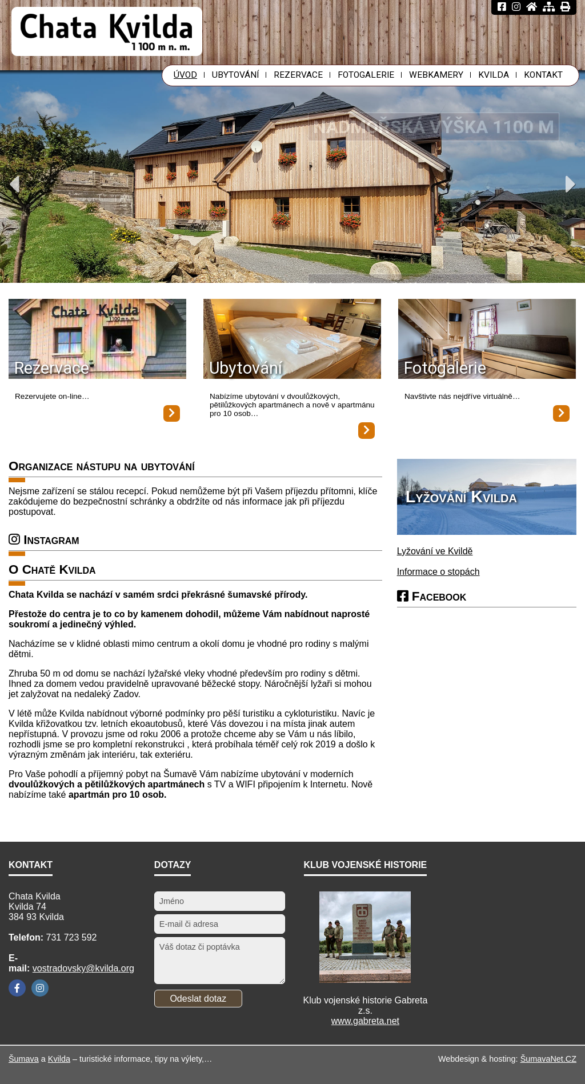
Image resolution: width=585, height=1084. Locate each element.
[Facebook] (17, 988)
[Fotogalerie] (487, 340)
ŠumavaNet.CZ (548, 1058)
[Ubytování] (292, 340)
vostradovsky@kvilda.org (83, 968)
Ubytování (245, 368)
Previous (14, 184)
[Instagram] (40, 988)
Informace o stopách (438, 572)
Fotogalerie (445, 368)
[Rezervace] (97, 340)
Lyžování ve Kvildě (435, 551)
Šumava (24, 1058)
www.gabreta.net (365, 1021)
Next (571, 184)
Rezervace (51, 368)
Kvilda (59, 1058)
